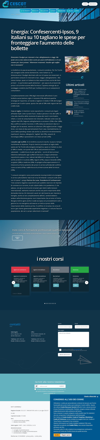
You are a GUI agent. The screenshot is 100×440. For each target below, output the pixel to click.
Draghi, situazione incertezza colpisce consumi (79, 112)
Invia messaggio (65, 354)
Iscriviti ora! (17, 238)
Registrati (93, 4)
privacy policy (77, 349)
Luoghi (53, 11)
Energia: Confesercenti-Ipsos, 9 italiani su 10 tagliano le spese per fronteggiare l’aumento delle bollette (81, 93)
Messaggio (61, 330)
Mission (33, 11)
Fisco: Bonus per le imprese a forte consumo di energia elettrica (81, 103)
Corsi (81, 11)
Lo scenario (22, 11)
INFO (16, 285)
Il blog (73, 11)
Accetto (57, 435)
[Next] (86, 282)
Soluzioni (43, 11)
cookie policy (38, 436)
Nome (59, 323)
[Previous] (13, 282)
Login (85, 4)
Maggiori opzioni (65, 435)
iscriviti (62, 386)
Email (76, 323)
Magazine (63, 11)
